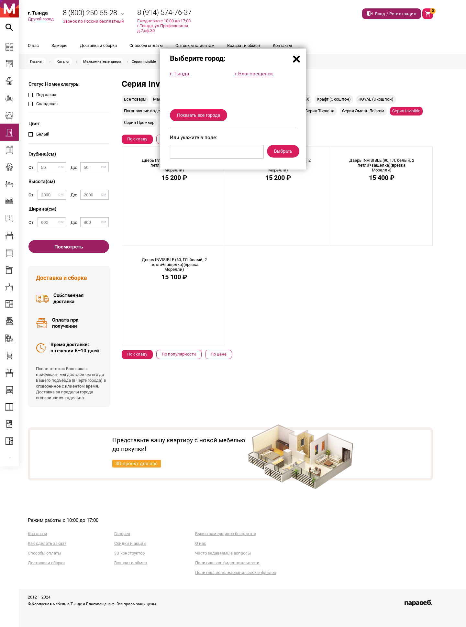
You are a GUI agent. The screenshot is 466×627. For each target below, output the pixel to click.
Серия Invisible (406, 110)
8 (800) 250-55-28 (90, 13)
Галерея (122, 533)
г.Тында (179, 74)
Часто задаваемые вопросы (223, 553)
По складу (137, 139)
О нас (33, 45)
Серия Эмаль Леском (363, 110)
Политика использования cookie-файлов (235, 572)
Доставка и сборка (98, 45)
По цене (219, 354)
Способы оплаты (146, 45)
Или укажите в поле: (193, 137)
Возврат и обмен (243, 45)
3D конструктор (129, 553)
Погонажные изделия (145, 110)
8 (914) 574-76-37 (164, 12)
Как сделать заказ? (47, 543)
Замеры (59, 45)
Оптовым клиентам (195, 45)
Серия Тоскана (319, 110)
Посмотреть (68, 246)
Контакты (282, 45)
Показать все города (198, 115)
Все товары (135, 99)
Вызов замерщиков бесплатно (225, 533)
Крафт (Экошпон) (334, 99)
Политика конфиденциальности (227, 562)
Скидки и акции (130, 543)
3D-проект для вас (137, 464)
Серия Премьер (139, 122)
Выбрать (283, 151)
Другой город (41, 18)
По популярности (179, 354)
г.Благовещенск (254, 74)
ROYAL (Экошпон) (376, 99)
